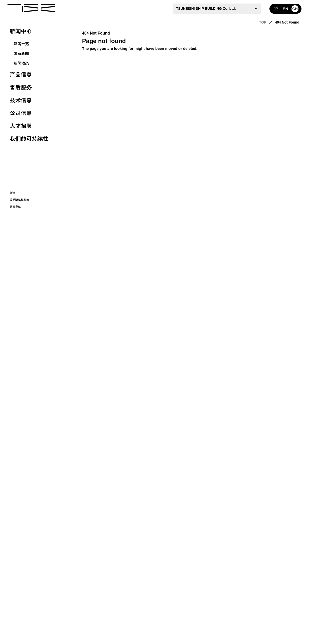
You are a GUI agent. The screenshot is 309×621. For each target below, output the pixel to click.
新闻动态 (21, 63)
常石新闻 (21, 53)
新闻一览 (21, 44)
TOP (262, 22)
